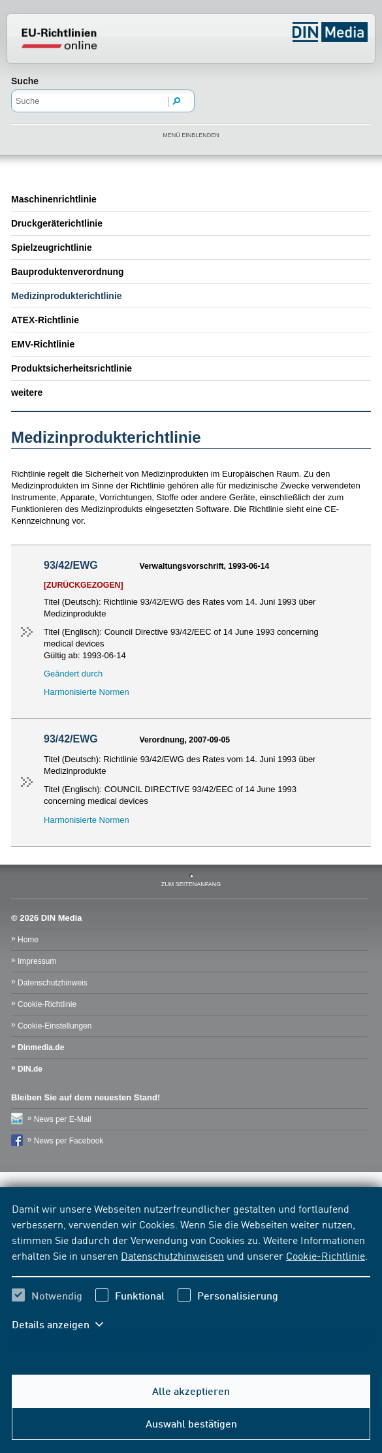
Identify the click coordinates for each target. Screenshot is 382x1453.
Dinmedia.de (41, 1047)
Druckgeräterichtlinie (57, 223)
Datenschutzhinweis (53, 982)
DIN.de (30, 1069)
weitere (26, 392)
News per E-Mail (62, 1119)
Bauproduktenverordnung (67, 271)
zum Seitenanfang (191, 884)
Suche (25, 81)
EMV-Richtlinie (42, 344)
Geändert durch (73, 674)
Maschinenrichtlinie (54, 199)
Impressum (37, 961)
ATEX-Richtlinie (45, 320)
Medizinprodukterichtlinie (66, 296)
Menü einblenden (191, 135)
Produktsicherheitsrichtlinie (71, 368)
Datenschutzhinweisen (172, 1255)
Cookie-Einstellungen (54, 1025)
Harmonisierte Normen (86, 692)
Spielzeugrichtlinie (51, 247)
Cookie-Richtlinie (325, 1255)
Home (28, 939)
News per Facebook (69, 1140)
